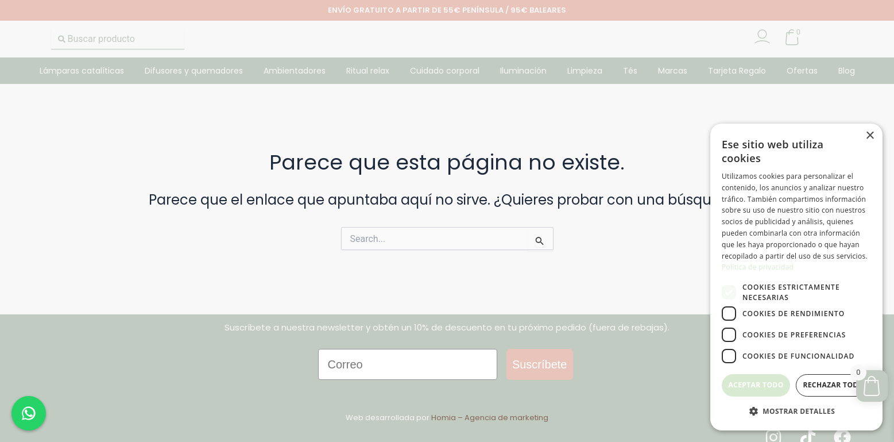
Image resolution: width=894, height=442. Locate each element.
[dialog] (796, 277)
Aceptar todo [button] (755, 385)
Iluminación (523, 70)
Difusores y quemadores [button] (194, 70)
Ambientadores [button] (295, 70)
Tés (630, 70)
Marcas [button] (672, 70)
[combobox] (117, 39)
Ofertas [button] (802, 70)
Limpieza (584, 70)
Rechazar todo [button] (833, 385)
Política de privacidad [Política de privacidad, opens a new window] (758, 267)
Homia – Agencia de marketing (489, 417)
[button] (796, 411)
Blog (846, 70)
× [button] (869, 136)
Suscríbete (539, 364)
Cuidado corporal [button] (444, 70)
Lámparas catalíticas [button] (82, 70)
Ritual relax (367, 70)
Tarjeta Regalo (737, 70)
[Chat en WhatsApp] (28, 413)
